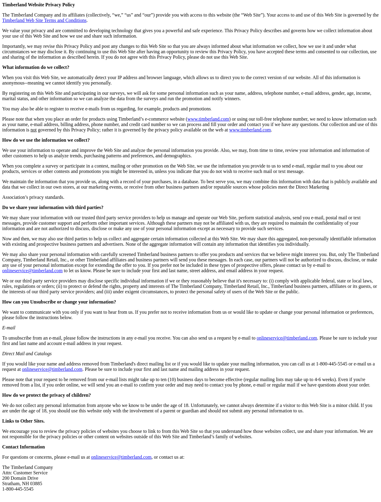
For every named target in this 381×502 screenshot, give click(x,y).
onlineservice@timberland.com (287, 337)
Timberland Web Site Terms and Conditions (44, 20)
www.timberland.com (208, 119)
